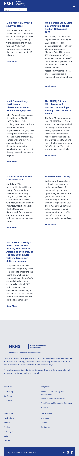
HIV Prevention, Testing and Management (52, 392)
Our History (8, 391)
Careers (44, 422)
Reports (7, 422)
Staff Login (8, 431)
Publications (9, 418)
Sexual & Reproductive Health (53, 398)
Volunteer (45, 418)
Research (45, 407)
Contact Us (45, 427)
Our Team (8, 400)
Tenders (7, 427)
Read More (11, 61)
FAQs (6, 436)
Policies (7, 440)
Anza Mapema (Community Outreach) (56, 403)
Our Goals (8, 396)
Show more (39, 318)
